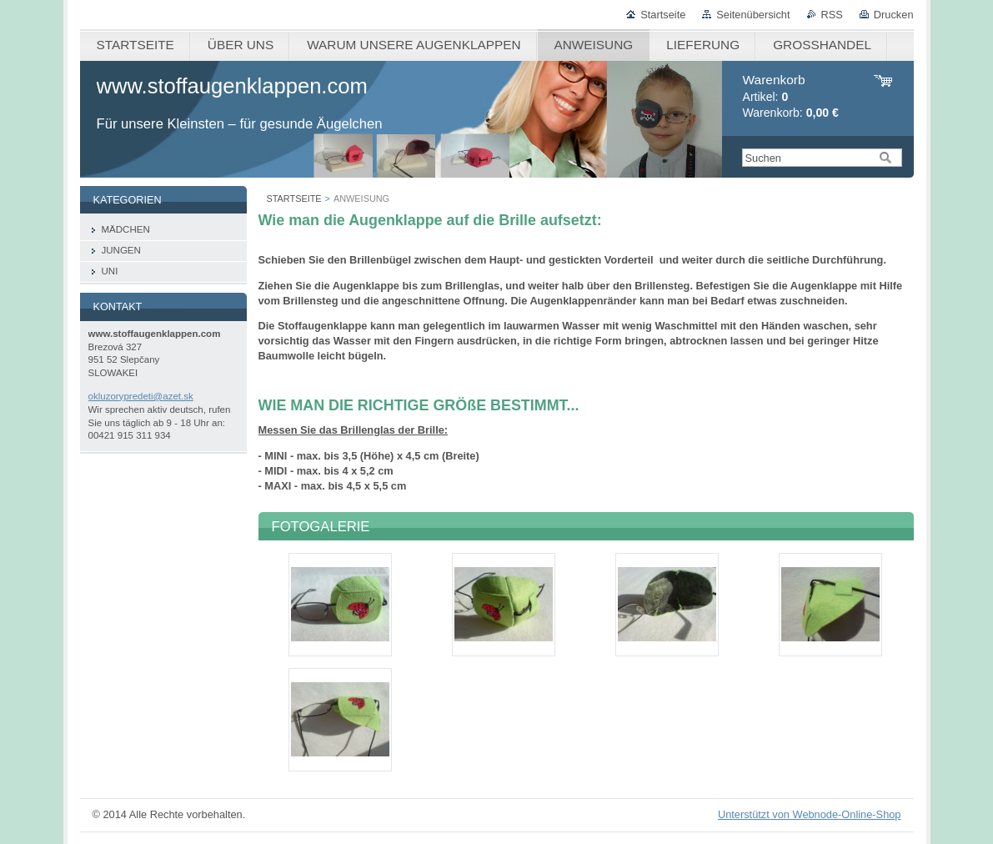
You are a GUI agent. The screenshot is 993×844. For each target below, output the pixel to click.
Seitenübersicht (753, 14)
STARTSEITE (294, 198)
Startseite (662, 14)
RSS (832, 14)
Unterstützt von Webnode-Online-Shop (809, 814)
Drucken (894, 14)
